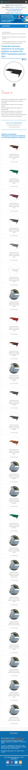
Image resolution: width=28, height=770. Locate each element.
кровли (22, 738)
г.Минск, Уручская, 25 (16, 5)
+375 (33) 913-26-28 (14, 11)
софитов (20, 739)
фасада (3, 739)
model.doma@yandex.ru (16, 13)
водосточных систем (11, 739)
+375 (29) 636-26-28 (15, 9)
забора (17, 738)
